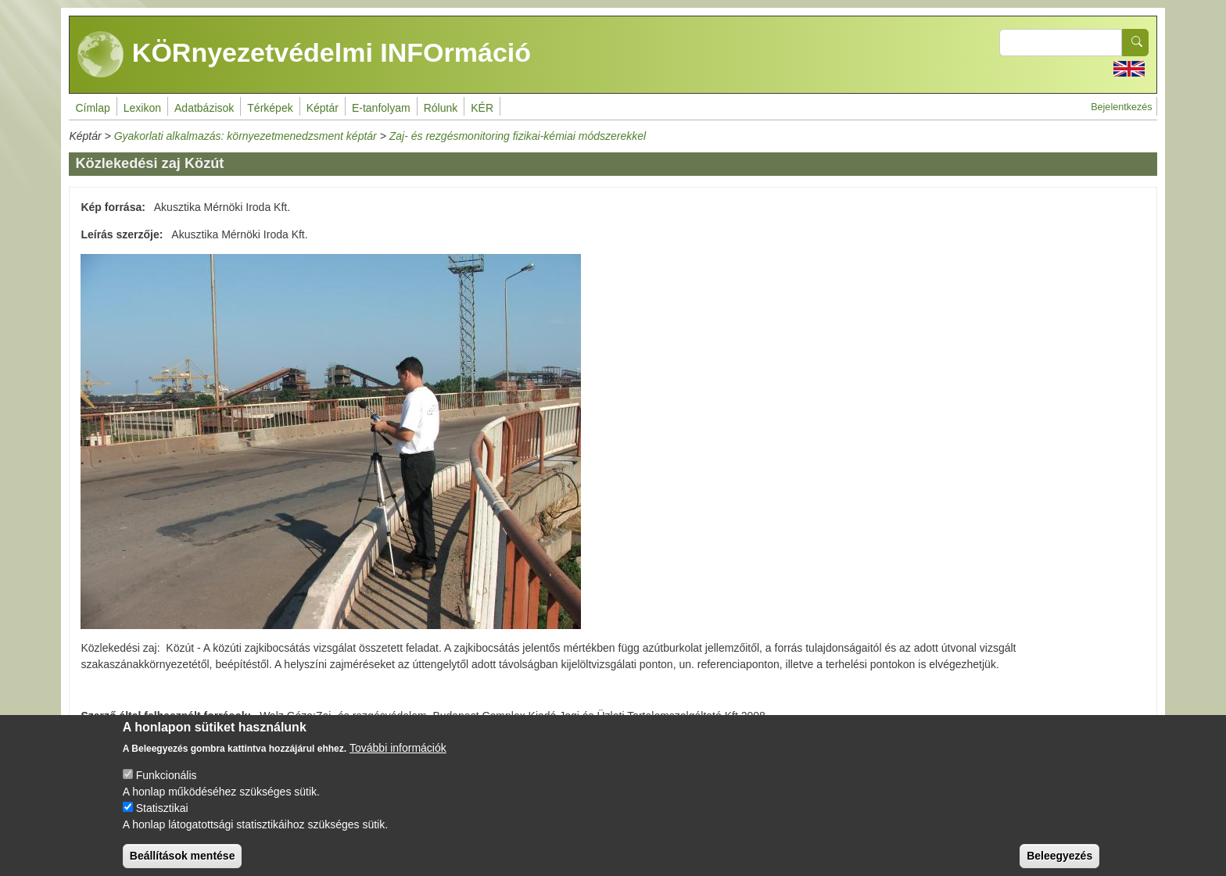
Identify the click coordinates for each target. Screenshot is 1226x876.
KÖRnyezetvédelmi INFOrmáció (304, 54)
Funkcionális (166, 787)
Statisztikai (162, 819)
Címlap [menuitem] (92, 108)
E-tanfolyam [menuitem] (381, 108)
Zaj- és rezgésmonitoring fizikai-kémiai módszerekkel (517, 136)
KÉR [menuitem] (482, 108)
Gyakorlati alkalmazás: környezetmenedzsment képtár (245, 136)
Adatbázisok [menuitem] (204, 108)
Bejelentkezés (1121, 107)
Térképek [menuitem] (269, 108)
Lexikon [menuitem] (142, 108)
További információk (398, 759)
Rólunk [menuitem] (441, 108)
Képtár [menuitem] (322, 108)
